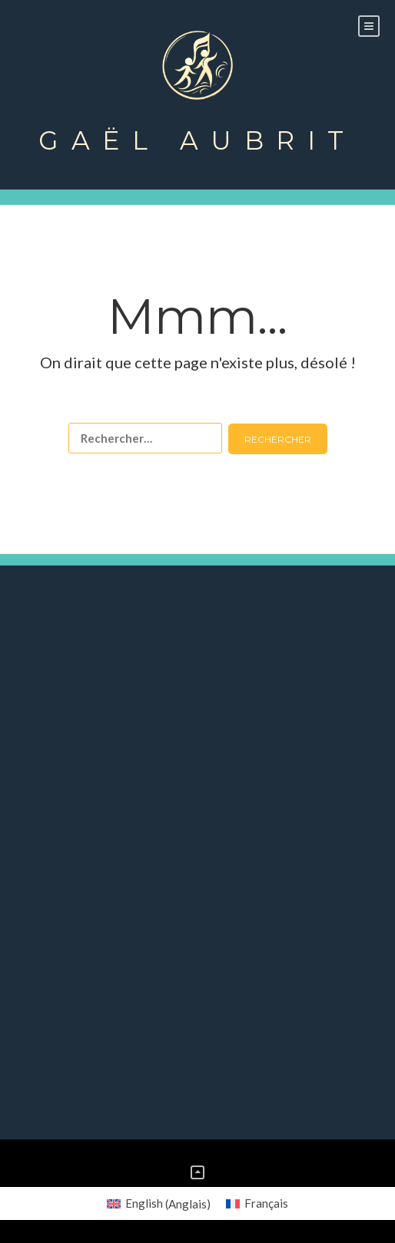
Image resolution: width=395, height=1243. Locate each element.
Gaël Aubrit (197, 140)
